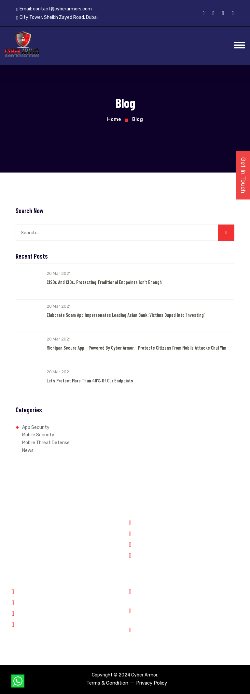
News (28, 450)
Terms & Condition (107, 683)
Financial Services (151, 544)
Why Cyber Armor (34, 591)
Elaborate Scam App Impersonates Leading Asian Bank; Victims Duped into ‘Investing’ (125, 315)
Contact (24, 624)
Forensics (143, 533)
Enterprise (143, 555)
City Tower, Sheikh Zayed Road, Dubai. (182, 633)
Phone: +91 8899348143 (166, 594)
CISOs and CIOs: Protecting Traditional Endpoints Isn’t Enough (104, 282)
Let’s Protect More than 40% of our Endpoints (90, 380)
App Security (35, 427)
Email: (54, 9)
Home (114, 119)
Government (146, 522)
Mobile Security (38, 435)
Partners (24, 602)
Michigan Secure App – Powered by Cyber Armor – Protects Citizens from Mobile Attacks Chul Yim (136, 348)
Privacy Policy (151, 683)
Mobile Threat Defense (46, 442)
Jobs (20, 613)
